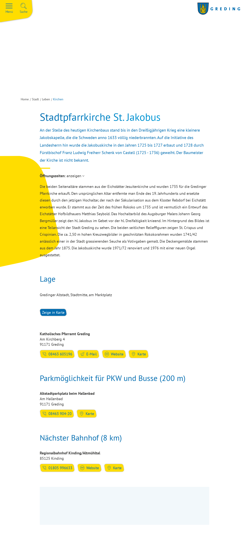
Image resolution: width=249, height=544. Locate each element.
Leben (46, 99)
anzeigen (74, 175)
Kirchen (58, 99)
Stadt (35, 99)
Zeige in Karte (53, 312)
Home (25, 99)
